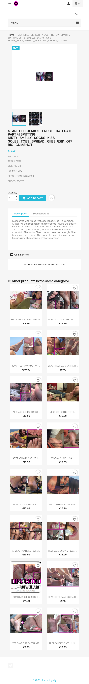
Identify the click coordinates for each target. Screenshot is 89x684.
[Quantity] (11, 198)
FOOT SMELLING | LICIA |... (63, 458)
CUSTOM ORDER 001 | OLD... (26, 597)
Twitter (10, 665)
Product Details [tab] (40, 213)
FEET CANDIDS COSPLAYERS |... (26, 319)
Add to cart (32, 198)
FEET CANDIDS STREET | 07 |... (62, 319)
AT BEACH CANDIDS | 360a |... (26, 550)
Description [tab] (20, 213)
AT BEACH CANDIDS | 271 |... (26, 458)
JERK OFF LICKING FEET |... (62, 412)
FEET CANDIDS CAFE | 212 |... (62, 643)
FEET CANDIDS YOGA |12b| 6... (63, 504)
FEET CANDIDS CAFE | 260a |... (62, 550)
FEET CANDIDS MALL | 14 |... (26, 504)
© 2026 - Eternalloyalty (44, 680)
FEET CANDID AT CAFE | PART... (26, 643)
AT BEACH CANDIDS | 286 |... (26, 412)
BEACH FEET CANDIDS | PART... (26, 365)
